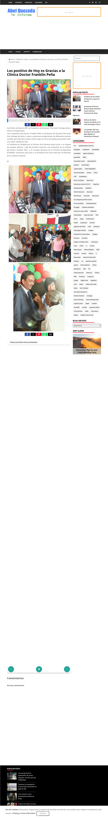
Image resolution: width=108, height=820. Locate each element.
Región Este (84, 280)
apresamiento (91, 161)
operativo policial (91, 261)
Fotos (75, 219)
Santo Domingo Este (92, 300)
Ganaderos (83, 223)
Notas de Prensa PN (89, 257)
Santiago (89, 296)
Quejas (76, 280)
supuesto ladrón (94, 307)
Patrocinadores (85, 265)
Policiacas (89, 273)
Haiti (89, 226)
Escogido (76, 207)
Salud (75, 288)
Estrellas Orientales (88, 207)
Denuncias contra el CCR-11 (82, 184)
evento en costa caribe (81, 211)
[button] (27, 124)
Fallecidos (93, 211)
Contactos (28, 2)
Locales (18, 51)
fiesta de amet (88, 215)
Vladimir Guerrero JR (87, 315)
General (92, 223)
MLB (97, 250)
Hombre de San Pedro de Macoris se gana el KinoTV (92, 99)
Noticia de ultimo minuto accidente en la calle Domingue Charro (92, 122)
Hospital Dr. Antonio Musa (82, 234)
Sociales (94, 303)
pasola (76, 265)
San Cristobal (84, 288)
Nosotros (18, 2)
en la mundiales (79, 203)
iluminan (76, 238)
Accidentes (86, 149)
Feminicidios (78, 215)
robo (75, 284)
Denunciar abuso (47, 771)
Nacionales (77, 257)
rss (46, 2)
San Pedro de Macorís (80, 292)
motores (76, 253)
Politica (97, 273)
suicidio (84, 307)
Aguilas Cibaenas (88, 153)
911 (75, 146)
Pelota (94, 265)
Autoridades (85, 165)
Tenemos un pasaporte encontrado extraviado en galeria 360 (27, 786)
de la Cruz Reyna (79, 180)
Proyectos (90, 276)
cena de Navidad (79, 173)
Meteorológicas (89, 250)
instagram (38, 2)
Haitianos (96, 226)
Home (10, 2)
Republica (94, 280)
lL (86, 246)
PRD (75, 276)
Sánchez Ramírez (79, 296)
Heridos (90, 230)
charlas (89, 173)
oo (82, 261)
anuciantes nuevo (79, 161)
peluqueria (77, 269)
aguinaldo (77, 157)
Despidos (88, 188)
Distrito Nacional (79, 192)
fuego (81, 219)
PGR (84, 269)
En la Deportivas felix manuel (83, 200)
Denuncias (90, 180)
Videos (76, 315)
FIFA (97, 215)
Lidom (81, 246)
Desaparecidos (78, 188)
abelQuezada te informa (86, 146)
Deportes (27, 51)
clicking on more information (24, 813)
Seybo (87, 303)
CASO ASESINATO (90, 169)
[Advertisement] (39, 750)
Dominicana (77, 196)
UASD (86, 311)
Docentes (90, 192)
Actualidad (77, 153)
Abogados (77, 149)
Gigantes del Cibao (79, 226)
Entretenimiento (91, 203)
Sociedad (76, 307)
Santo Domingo (78, 300)
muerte (84, 253)
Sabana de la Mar (91, 284)
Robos (81, 284)
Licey (75, 246)
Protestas (82, 276)
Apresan (76, 165)
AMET (84, 157)
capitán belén (78, 169)
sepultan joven (78, 303)
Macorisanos (78, 250)
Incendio (84, 238)
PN (89, 269)
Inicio (10, 51)
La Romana (94, 242)
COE (75, 176)
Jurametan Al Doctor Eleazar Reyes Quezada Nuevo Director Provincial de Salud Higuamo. (86, 110)
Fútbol (76, 223)
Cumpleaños (83, 176)
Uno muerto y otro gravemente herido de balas (26, 796)
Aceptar (43, 813)
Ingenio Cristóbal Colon (81, 242)
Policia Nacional (79, 273)
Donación (87, 196)
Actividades (95, 149)
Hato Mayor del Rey (80, 230)
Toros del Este (78, 311)
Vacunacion (94, 311)
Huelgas (94, 234)
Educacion (95, 196)
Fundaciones (90, 219)
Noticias (76, 261)
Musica (91, 253)
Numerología (37, 51)
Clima (95, 173)
